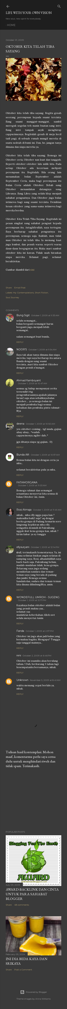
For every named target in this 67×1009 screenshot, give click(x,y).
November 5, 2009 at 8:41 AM (45, 680)
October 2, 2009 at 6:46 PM (37, 655)
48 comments (21, 904)
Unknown (22, 680)
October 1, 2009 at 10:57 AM (45, 454)
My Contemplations (23, 292)
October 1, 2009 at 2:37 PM (40, 631)
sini (32, 269)
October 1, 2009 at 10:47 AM (32, 383)
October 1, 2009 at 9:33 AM (45, 315)
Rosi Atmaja (23, 509)
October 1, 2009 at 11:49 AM (47, 509)
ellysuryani (22, 547)
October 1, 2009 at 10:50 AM (40, 423)
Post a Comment (23, 969)
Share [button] (9, 287)
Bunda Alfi (22, 454)
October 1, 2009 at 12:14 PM (45, 547)
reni (18, 655)
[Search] (59, 5)
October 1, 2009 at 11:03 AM (32, 485)
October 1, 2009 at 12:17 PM (32, 600)
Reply (19, 342)
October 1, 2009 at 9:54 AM (42, 349)
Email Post (20, 287)
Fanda (20, 630)
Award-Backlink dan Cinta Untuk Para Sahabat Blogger (32, 894)
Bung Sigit (23, 315)
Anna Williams (43, 998)
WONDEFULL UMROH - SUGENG (37, 597)
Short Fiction (41, 292)
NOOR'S (21, 349)
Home (11, 25)
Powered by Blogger (33, 992)
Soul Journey (12, 297)
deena (20, 423)
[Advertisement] (33, 799)
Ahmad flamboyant (28, 380)
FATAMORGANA (26, 482)
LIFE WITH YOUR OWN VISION (29, 13)
